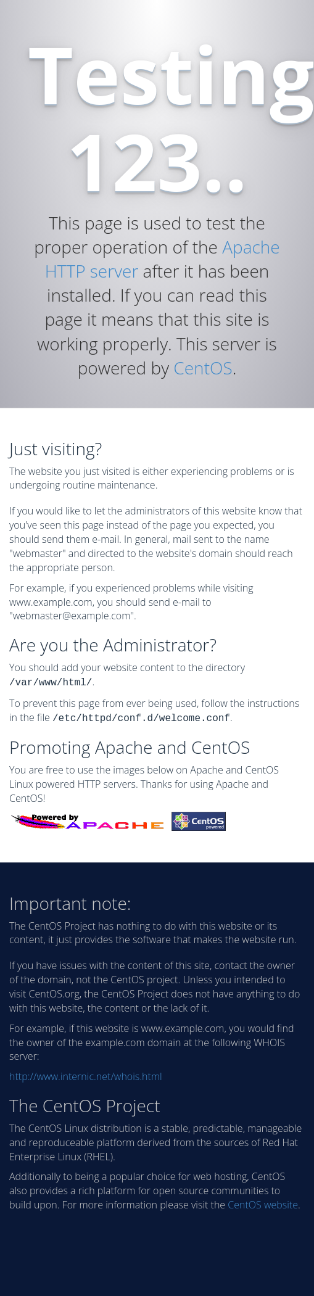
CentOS (202, 367)
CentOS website (263, 1202)
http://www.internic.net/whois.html (85, 1074)
